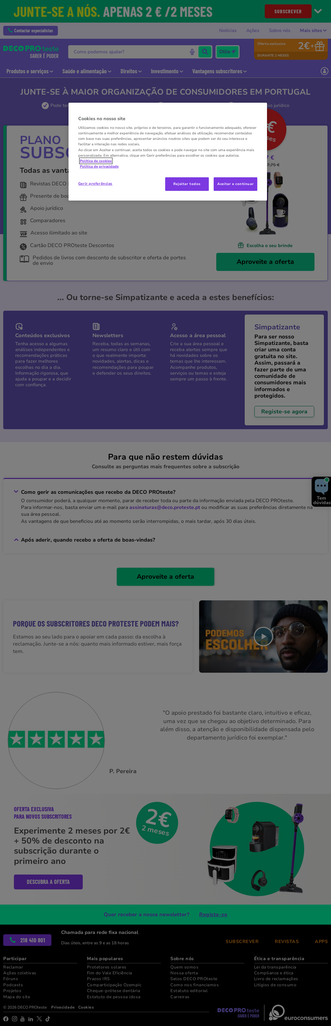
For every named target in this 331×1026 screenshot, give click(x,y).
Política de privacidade (99, 166)
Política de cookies (96, 160)
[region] (168, 152)
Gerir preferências (95, 183)
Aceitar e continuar (235, 183)
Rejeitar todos (187, 183)
